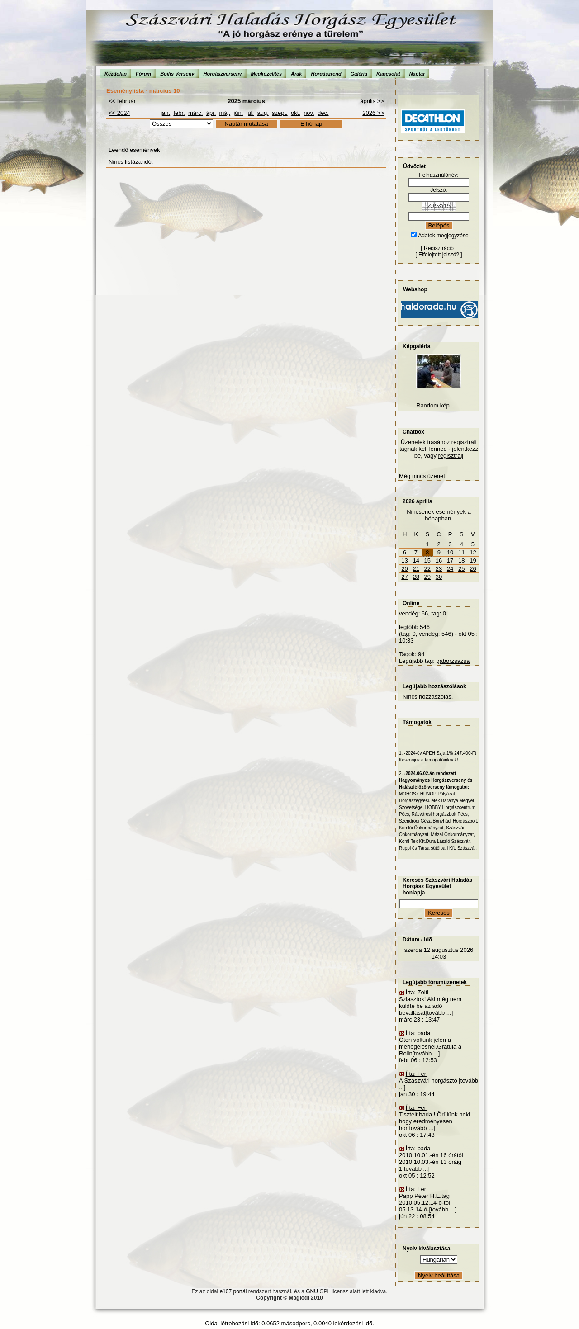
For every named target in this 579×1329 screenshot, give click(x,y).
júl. (250, 112)
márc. (195, 112)
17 (450, 560)
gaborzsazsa (453, 660)
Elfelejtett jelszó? (438, 254)
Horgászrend (326, 73)
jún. (238, 112)
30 (439, 576)
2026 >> (373, 112)
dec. (323, 112)
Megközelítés (266, 73)
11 (461, 552)
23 (439, 568)
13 (404, 560)
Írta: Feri (416, 1073)
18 (461, 560)
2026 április (417, 501)
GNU (312, 1291)
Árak (296, 73)
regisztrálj (451, 455)
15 (427, 560)
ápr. (211, 112)
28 (416, 576)
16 (439, 560)
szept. (280, 112)
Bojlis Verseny (177, 73)
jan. (165, 112)
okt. (295, 112)
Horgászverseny (223, 73)
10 (450, 552)
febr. (179, 112)
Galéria (359, 73)
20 (404, 568)
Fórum (143, 73)
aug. (262, 112)
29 (427, 576)
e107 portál (233, 1291)
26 (473, 568)
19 (473, 560)
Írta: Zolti (417, 992)
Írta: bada (418, 1033)
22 (427, 568)
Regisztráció (439, 248)
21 (416, 568)
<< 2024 (119, 112)
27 (404, 576)
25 (461, 568)
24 (450, 568)
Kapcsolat (388, 73)
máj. (225, 112)
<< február (122, 101)
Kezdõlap (115, 73)
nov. (309, 112)
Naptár (417, 73)
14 (416, 560)
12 (473, 552)
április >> (372, 101)
